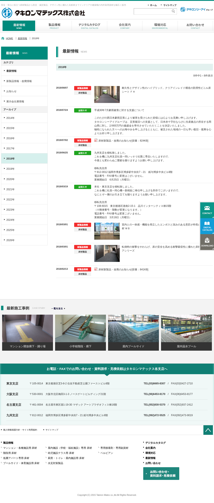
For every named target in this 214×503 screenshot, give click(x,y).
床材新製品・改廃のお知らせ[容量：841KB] (123, 269)
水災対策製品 (55, 463)
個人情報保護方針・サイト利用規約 (20, 430)
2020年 (10, 179)
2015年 (10, 128)
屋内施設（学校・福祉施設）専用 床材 (70, 447)
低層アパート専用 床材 (16, 458)
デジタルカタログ (89, 25)
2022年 (10, 199)
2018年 (10, 158)
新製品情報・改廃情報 (19, 81)
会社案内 (124, 25)
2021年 (10, 189)
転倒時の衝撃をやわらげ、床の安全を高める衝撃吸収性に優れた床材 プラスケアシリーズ (166, 248)
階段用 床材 (10, 453)
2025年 (10, 230)
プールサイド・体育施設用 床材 (21, 463)
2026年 (10, 240)
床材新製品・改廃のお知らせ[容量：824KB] (123, 140)
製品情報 (54, 25)
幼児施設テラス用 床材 (61, 453)
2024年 (10, 219)
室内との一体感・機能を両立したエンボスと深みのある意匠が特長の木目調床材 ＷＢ (166, 226)
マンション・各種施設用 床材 (20, 447)
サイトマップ (52, 430)
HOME (9, 38)
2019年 (10, 168)
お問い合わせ (195, 25)
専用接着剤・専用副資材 (114, 447)
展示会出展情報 (15, 101)
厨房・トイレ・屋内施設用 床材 (66, 458)
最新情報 (18, 25)
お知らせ (11, 91)
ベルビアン (106, 453)
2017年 (10, 148)
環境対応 (160, 25)
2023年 (10, 209)
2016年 (10, 138)
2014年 (10, 118)
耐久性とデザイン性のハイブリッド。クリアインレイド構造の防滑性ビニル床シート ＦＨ (166, 89)
